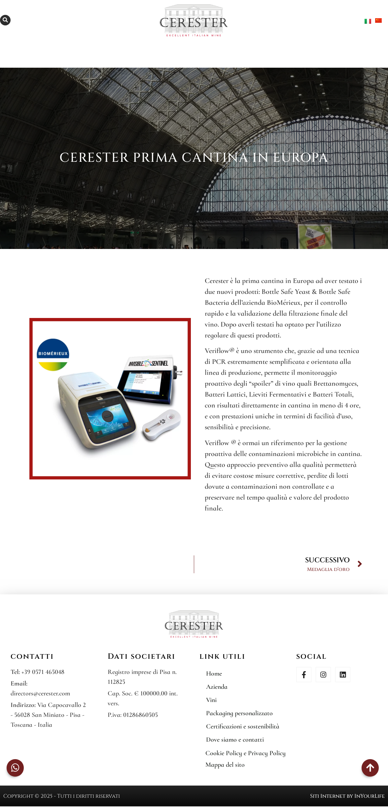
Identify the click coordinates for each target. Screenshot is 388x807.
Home (214, 674)
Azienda (217, 687)
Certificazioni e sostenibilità (242, 726)
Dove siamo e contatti (235, 740)
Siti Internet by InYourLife (347, 796)
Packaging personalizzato (239, 713)
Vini (211, 700)
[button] (5, 20)
